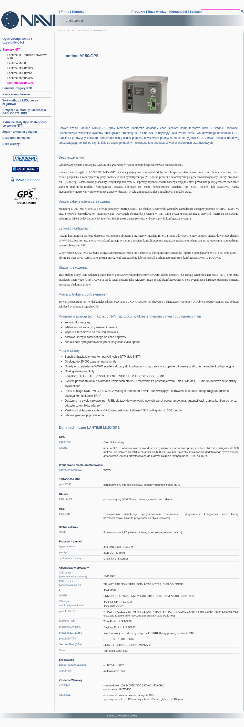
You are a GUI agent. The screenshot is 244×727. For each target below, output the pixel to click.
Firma (65, 11)
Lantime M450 (16, 63)
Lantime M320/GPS (20, 68)
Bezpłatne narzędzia (16, 138)
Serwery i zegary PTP (17, 88)
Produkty (138, 11)
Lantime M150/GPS (20, 83)
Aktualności (178, 11)
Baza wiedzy (157, 11)
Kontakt (78, 11)
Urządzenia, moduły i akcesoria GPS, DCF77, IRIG (24, 111)
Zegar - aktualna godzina (19, 131)
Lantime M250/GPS (20, 78)
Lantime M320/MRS (20, 73)
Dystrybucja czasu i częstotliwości (73, 30)
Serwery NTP (11, 49)
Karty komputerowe (16, 94)
